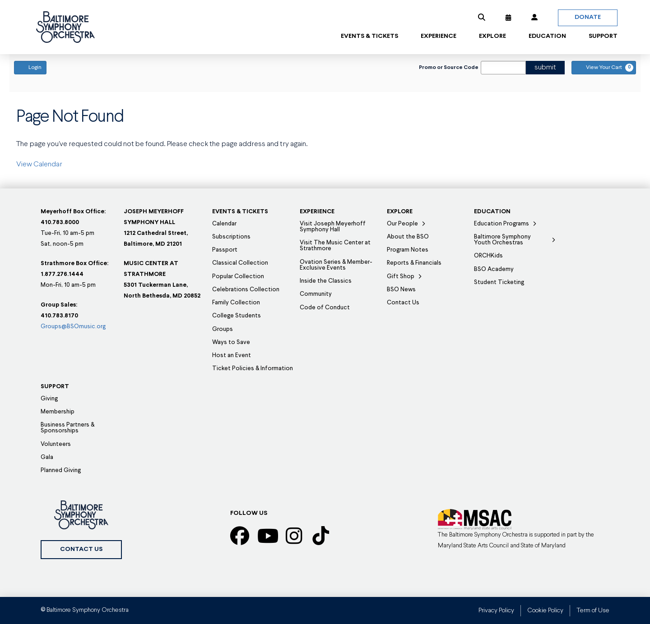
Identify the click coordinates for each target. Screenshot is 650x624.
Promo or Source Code (448, 67)
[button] (481, 17)
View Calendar (39, 164)
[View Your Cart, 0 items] (603, 67)
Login (30, 67)
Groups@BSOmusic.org (73, 327)
